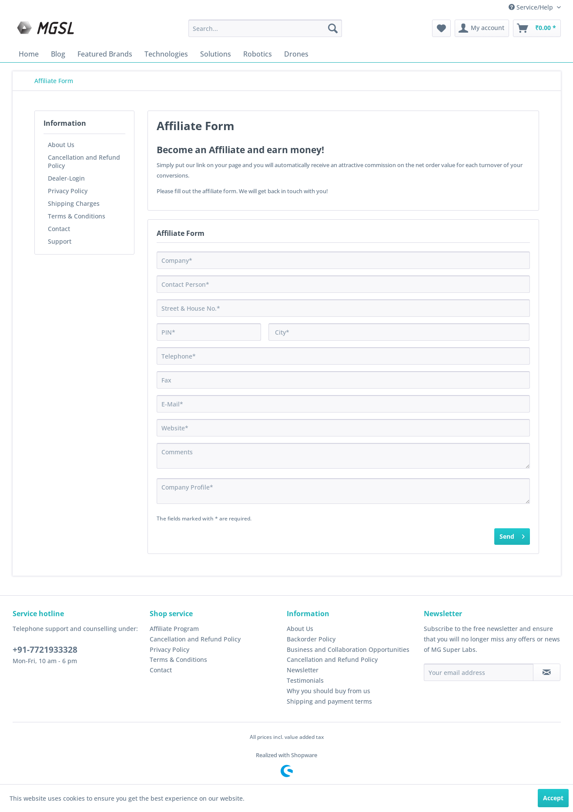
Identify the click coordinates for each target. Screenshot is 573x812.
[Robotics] (257, 54)
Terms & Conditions (76, 216)
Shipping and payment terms (329, 701)
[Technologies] (166, 54)
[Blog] (58, 54)
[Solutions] (215, 54)
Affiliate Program (174, 628)
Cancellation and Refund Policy (84, 161)
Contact (59, 229)
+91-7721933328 (45, 649)
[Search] (333, 28)
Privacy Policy (67, 191)
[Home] (29, 54)
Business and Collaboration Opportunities (348, 649)
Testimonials (305, 680)
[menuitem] (265, 28)
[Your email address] (478, 672)
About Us (61, 145)
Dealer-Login (66, 178)
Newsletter (302, 670)
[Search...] (265, 28)
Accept (553, 798)
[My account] (482, 28)
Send (512, 535)
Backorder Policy (311, 639)
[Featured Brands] (104, 54)
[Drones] (296, 54)
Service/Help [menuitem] (532, 7)
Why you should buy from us (328, 691)
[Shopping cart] (537, 28)
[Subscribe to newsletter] (546, 672)
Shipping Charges (74, 203)
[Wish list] (441, 28)
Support (59, 241)
